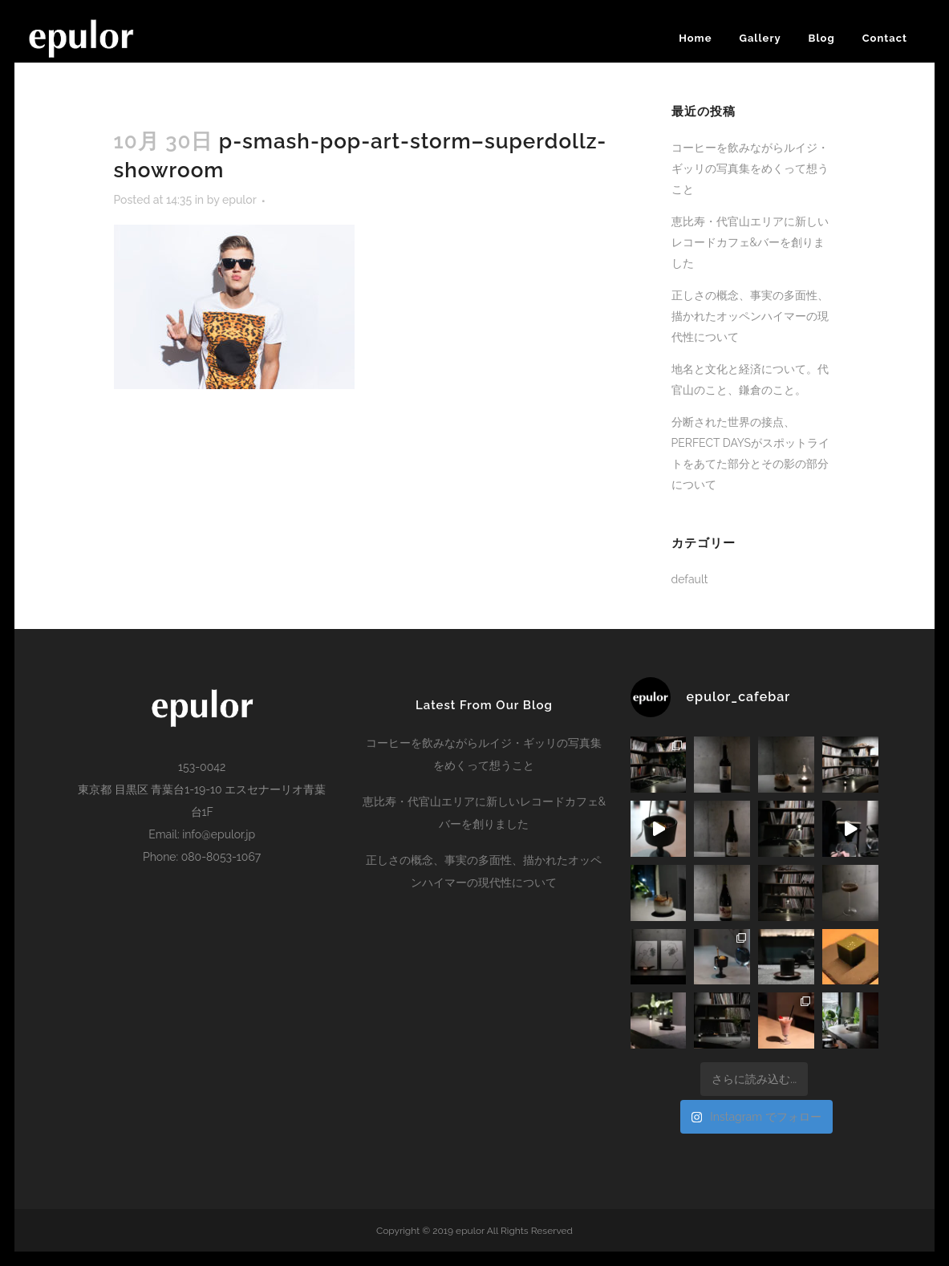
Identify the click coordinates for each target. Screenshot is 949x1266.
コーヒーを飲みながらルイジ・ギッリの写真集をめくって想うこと (750, 168)
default (689, 579)
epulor (239, 199)
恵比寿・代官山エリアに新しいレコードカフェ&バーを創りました (750, 242)
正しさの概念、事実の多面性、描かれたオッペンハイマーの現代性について (750, 316)
